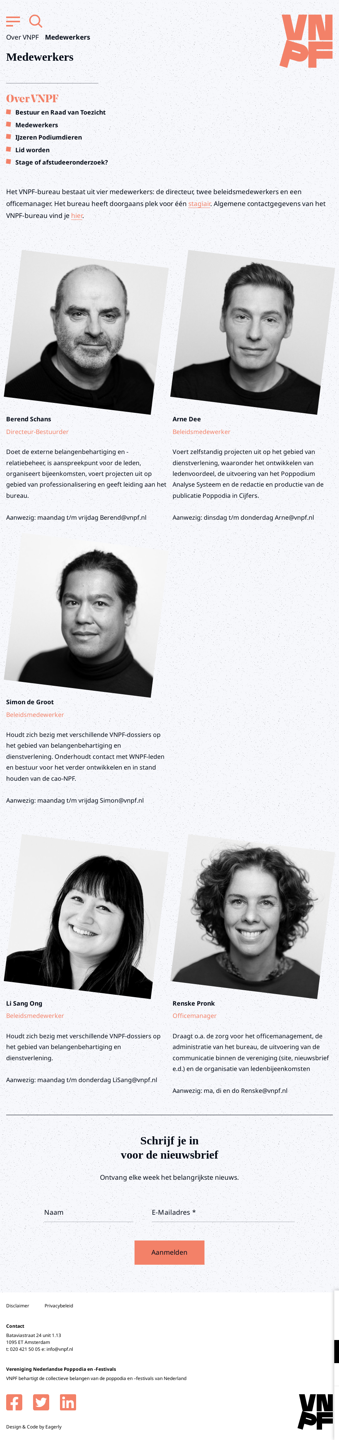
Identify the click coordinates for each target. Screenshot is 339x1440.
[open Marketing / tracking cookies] (326, 1375)
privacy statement (301, 1326)
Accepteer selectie (273, 1425)
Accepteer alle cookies (273, 1403)
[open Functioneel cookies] (326, 1352)
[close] (327, 1304)
